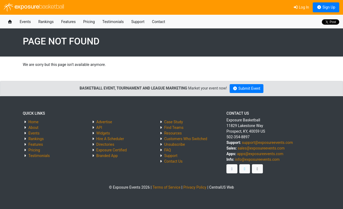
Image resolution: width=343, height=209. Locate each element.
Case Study (173, 122)
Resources (173, 133)
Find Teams (174, 127)
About (33, 127)
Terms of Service (166, 187)
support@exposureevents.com (267, 142)
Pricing (89, 22)
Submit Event (246, 88)
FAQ (167, 150)
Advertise (104, 122)
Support (137, 22)
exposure (34, 7)
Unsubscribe (174, 144)
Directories (105, 144)
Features (68, 22)
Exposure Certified (111, 150)
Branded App (107, 156)
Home (33, 122)
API (99, 127)
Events (25, 22)
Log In (301, 7)
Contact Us (173, 161)
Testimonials (113, 22)
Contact (158, 22)
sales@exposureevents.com (261, 148)
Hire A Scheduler (110, 139)
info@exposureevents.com (257, 159)
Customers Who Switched (185, 139)
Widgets (103, 133)
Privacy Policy (194, 187)
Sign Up (326, 7)
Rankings (46, 22)
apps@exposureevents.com (260, 154)
